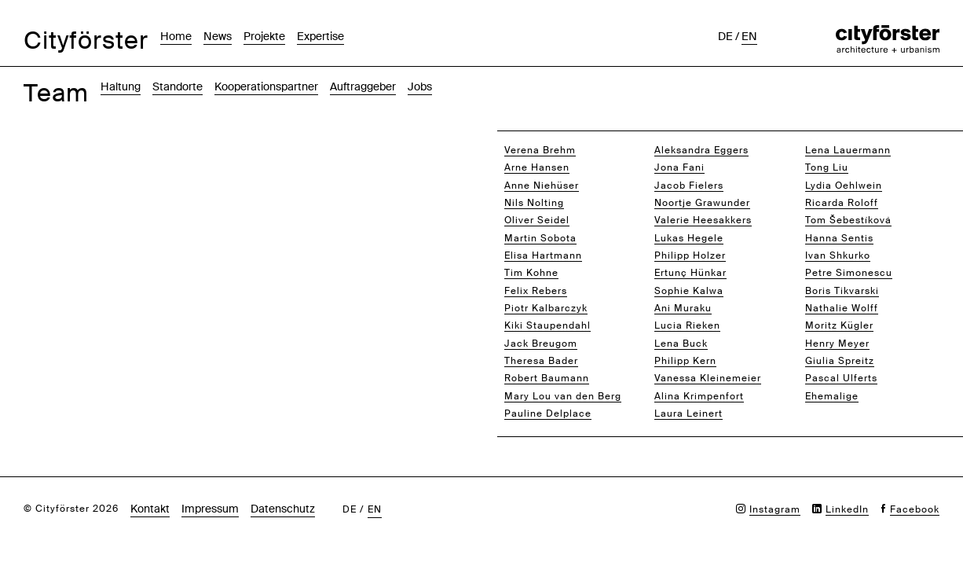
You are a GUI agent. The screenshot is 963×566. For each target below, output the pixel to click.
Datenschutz (283, 508)
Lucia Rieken (687, 325)
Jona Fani (679, 167)
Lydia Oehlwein (843, 185)
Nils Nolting (534, 202)
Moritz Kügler (839, 325)
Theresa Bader (541, 360)
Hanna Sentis (839, 238)
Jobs (420, 86)
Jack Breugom (540, 343)
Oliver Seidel (536, 220)
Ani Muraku (683, 308)
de (725, 36)
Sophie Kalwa (688, 290)
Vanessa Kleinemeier (707, 378)
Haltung (121, 86)
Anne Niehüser (541, 185)
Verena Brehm (540, 150)
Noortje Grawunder (702, 202)
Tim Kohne (531, 272)
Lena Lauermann (848, 150)
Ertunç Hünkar (690, 272)
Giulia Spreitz (839, 360)
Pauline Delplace (547, 413)
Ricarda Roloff (841, 202)
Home (176, 36)
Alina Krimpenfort (699, 396)
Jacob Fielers (688, 185)
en (749, 36)
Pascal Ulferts (841, 378)
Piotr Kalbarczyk (546, 308)
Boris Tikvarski (842, 290)
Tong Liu (826, 167)
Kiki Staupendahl (547, 325)
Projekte (264, 36)
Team (56, 93)
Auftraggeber (363, 86)
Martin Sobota (540, 238)
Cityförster (86, 40)
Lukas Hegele (688, 238)
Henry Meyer (837, 343)
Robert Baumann (546, 378)
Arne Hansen (536, 167)
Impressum (210, 508)
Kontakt (150, 508)
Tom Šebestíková (848, 220)
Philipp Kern (685, 360)
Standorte (177, 86)
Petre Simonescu (848, 272)
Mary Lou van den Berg (562, 396)
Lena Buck (681, 343)
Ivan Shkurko (837, 255)
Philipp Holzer (690, 255)
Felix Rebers (535, 290)
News (217, 36)
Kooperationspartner (266, 86)
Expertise (320, 36)
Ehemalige (832, 396)
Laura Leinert (688, 413)
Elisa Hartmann (543, 255)
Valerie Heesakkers (703, 220)
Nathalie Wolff (841, 308)
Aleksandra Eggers (701, 150)
